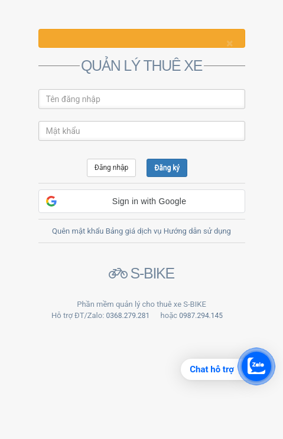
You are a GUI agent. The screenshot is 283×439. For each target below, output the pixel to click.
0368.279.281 (128, 316)
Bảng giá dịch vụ (134, 231)
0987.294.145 (201, 316)
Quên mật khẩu (77, 231)
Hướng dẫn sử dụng (197, 231)
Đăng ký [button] (167, 167)
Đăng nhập (111, 167)
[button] (141, 201)
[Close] (229, 43)
